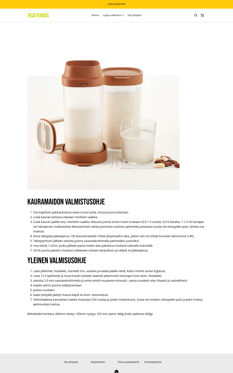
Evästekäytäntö (153, 362)
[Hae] (196, 15)
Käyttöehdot (98, 362)
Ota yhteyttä (71, 362)
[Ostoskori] (202, 15)
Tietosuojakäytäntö (128, 362)
